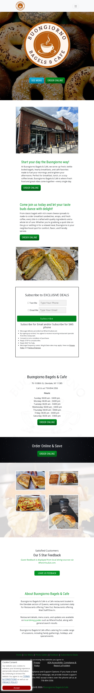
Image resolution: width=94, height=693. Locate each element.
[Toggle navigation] (76, 6)
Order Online (55, 80)
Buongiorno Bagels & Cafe (56, 687)
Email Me (33, 310)
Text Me (33, 303)
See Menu (36, 80)
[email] (52, 310)
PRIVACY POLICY (10, 682)
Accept (17, 687)
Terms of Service (34, 348)
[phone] (53, 303)
